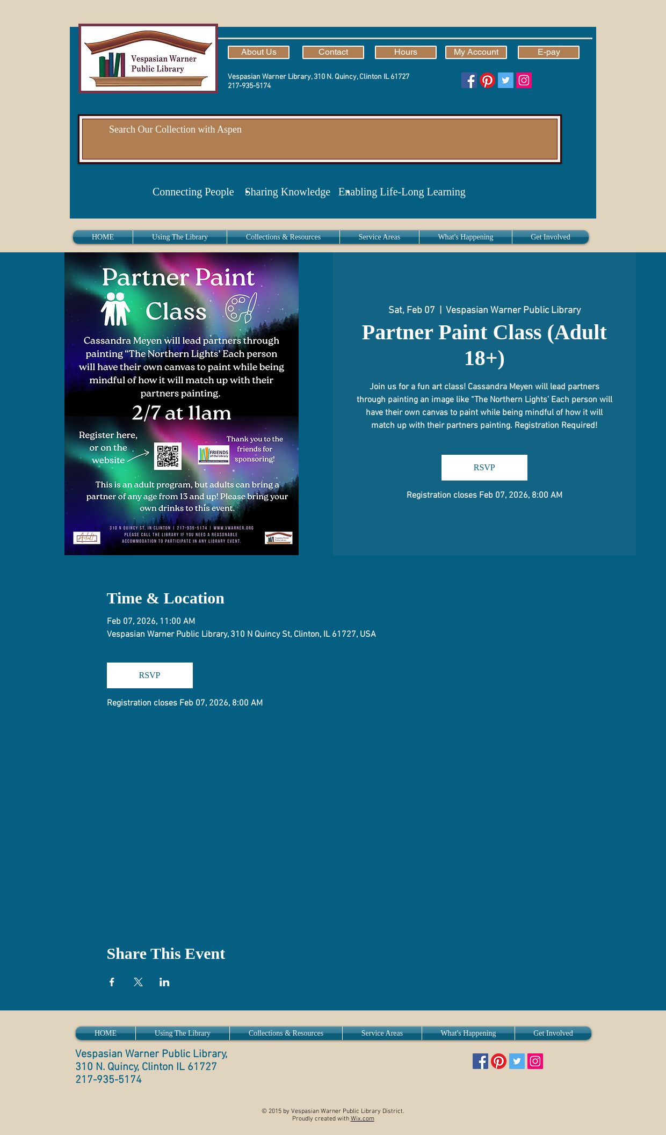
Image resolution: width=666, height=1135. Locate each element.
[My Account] (476, 52)
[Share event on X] (138, 982)
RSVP (484, 467)
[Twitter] (505, 80)
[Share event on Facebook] (112, 982)
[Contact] (333, 52)
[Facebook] (469, 80)
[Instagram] (524, 80)
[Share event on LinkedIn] (165, 982)
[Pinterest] (487, 80)
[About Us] (258, 52)
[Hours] (406, 52)
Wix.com (362, 1119)
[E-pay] (549, 52)
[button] (180, 237)
